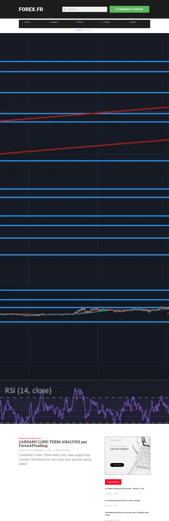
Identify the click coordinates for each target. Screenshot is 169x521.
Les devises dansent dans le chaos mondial (122, 500)
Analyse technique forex (30, 438)
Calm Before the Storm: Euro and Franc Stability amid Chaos (127, 513)
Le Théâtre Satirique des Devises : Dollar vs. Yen (124, 488)
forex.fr (31, 9)
